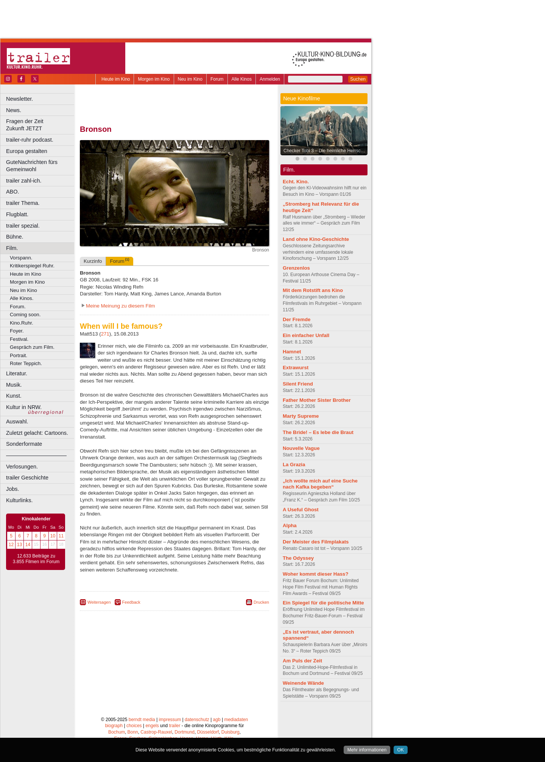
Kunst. (14, 396)
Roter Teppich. (26, 363)
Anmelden (270, 79)
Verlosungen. (22, 467)
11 (61, 536)
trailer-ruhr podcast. (29, 140)
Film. (12, 248)
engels (152, 725)
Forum (217, 79)
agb (217, 719)
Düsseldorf (208, 732)
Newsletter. (19, 99)
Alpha (290, 525)
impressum (170, 719)
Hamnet (292, 351)
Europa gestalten (26, 151)
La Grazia (294, 464)
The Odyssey (298, 558)
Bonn (133, 732)
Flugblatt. (17, 214)
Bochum (116, 732)
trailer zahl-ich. (24, 181)
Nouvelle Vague (301, 448)
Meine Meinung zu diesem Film (120, 306)
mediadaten (236, 719)
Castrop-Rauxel (156, 732)
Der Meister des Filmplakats (316, 542)
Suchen (358, 79)
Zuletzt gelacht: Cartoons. (37, 433)
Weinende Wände (303, 683)
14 (27, 544)
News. (13, 110)
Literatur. (16, 373)
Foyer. (17, 331)
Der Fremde (296, 319)
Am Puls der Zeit (302, 661)
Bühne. (14, 237)
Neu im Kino (190, 79)
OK (400, 750)
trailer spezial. (23, 226)
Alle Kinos (242, 79)
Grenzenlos (296, 268)
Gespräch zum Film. (32, 347)
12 (11, 544)
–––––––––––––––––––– (36, 455)
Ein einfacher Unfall (306, 335)
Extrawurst (295, 367)
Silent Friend (298, 384)
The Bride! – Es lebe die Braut (318, 432)
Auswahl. (17, 421)
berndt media (142, 719)
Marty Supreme (301, 416)
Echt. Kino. (296, 181)
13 (19, 544)
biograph (114, 725)
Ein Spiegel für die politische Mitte (323, 603)
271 (105, 334)
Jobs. (12, 489)
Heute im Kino (115, 79)
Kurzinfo (93, 261)
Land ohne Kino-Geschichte (316, 239)
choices (134, 725)
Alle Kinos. (21, 298)
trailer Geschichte (27, 478)
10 (52, 536)
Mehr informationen (366, 750)
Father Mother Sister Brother (317, 400)
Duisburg (230, 732)
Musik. (14, 385)
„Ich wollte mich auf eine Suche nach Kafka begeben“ (320, 484)
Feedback (131, 602)
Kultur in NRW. (24, 407)
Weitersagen (99, 602)
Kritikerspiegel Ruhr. (32, 266)
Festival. (19, 339)
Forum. (18, 306)
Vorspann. (21, 258)
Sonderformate (24, 444)
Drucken (261, 602)
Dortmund (184, 732)
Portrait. (18, 355)
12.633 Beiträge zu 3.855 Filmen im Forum (36, 559)
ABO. (12, 192)
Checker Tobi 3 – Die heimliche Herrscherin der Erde (325, 150)
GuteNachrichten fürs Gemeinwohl (32, 165)
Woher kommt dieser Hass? (315, 574)
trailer (174, 725)
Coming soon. (25, 314)
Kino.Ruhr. (21, 323)
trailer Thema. (23, 203)
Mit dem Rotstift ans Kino (313, 290)
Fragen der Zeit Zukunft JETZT (41, 124)
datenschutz (197, 719)
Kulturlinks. (19, 500)
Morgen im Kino (154, 79)
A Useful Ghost (301, 509)
